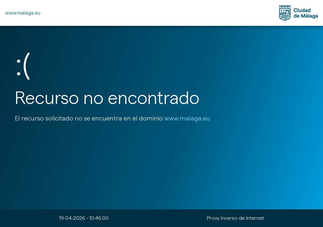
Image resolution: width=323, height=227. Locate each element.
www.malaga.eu (22, 12)
